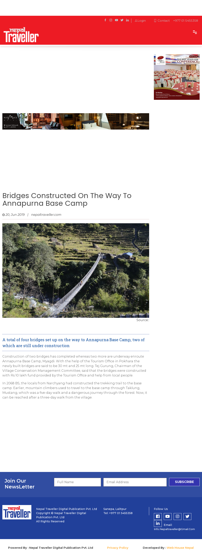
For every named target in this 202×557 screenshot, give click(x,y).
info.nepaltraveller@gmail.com (174, 529)
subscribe (184, 482)
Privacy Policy (117, 548)
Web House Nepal (180, 548)
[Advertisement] (75, 81)
